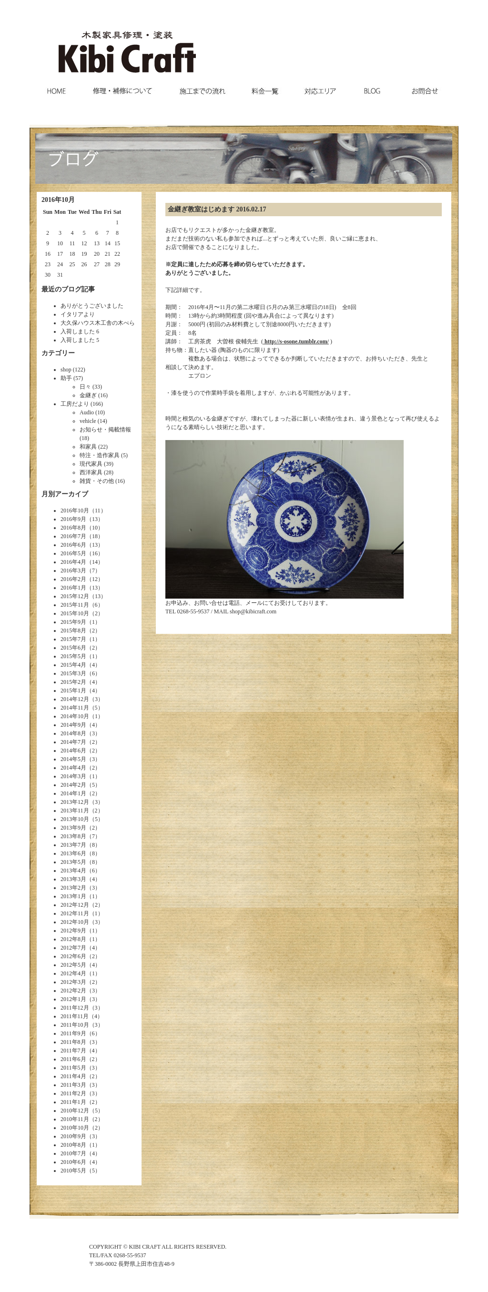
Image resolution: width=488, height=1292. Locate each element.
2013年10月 (75, 819)
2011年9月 (73, 1033)
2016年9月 (73, 519)
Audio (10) (92, 412)
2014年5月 (73, 759)
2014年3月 (73, 776)
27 (97, 264)
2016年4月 (73, 562)
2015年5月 (73, 656)
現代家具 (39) (96, 464)
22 (117, 253)
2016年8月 (73, 527)
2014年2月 (73, 784)
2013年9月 (73, 827)
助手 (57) (72, 378)
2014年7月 (73, 742)
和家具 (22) (94, 446)
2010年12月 (75, 1110)
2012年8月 (73, 939)
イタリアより (78, 314)
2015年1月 (73, 690)
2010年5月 (73, 1170)
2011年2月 (73, 1093)
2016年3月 (73, 570)
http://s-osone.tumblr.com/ (296, 341)
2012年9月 (73, 930)
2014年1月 (73, 793)
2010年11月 (75, 1119)
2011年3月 (73, 1085)
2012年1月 (73, 999)
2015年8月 (73, 630)
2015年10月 (75, 613)
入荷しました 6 (80, 331)
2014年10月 (75, 716)
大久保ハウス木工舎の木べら (98, 323)
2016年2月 (73, 579)
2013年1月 (73, 896)
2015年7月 (73, 639)
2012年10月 (75, 922)
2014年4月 (73, 767)
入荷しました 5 (80, 340)
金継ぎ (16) (94, 395)
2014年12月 (75, 699)
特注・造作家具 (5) (104, 455)
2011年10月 (75, 1025)
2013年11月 (75, 810)
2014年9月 (73, 724)
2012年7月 (73, 947)
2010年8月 (73, 1145)
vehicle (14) (93, 421)
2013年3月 (73, 879)
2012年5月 (73, 964)
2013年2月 (73, 887)
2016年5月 (73, 553)
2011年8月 (73, 1042)
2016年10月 (75, 510)
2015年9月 (73, 622)
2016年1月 (73, 587)
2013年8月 (73, 836)
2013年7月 (73, 844)
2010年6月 (73, 1162)
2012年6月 (73, 956)
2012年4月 (73, 973)
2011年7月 (73, 1050)
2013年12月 (75, 802)
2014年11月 (75, 707)
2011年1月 (73, 1102)
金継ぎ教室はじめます (201, 209)
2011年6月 (73, 1059)
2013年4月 (73, 870)
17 (60, 253)
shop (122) (73, 369)
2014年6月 (73, 750)
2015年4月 (73, 664)
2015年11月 (75, 604)
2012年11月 (75, 913)
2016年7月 (73, 536)
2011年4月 (73, 1076)
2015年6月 (73, 647)
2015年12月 (75, 596)
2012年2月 (73, 990)
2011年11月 (75, 1016)
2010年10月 (75, 1127)
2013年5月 (73, 862)
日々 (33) (91, 386)
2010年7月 (73, 1153)
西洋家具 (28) (96, 472)
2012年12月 (75, 904)
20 (97, 253)
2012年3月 (73, 982)
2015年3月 (73, 673)
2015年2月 (73, 682)
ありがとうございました (92, 305)
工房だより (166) (82, 404)
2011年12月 (75, 1007)
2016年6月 (73, 544)
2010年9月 (73, 1136)
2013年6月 (73, 853)
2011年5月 (73, 1067)
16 (48, 253)
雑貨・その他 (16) (102, 481)
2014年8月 (73, 733)
